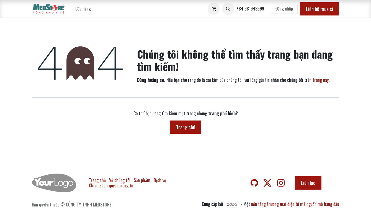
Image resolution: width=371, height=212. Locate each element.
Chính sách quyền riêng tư (111, 185)
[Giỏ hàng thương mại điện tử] (214, 9)
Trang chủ (185, 127)
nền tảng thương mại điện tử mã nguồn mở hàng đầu (295, 204)
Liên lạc (308, 183)
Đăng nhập (284, 8)
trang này (321, 80)
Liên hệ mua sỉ (319, 9)
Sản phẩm (142, 180)
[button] (228, 9)
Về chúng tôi (119, 180)
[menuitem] (83, 9)
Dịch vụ (160, 180)
